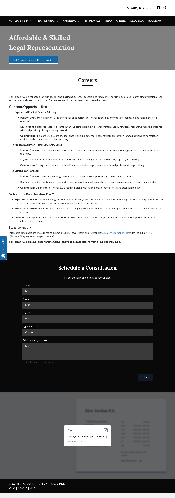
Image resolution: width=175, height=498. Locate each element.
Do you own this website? (77, 441)
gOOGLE (22, 488)
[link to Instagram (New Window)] (164, 8)
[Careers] (121, 21)
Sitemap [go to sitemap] (43, 484)
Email (25, 313)
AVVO (12, 488)
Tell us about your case (34, 340)
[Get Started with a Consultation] (33, 60)
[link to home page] (26, 7)
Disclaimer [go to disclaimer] (58, 484)
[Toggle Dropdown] (31, 21)
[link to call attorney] (136, 8)
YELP (32, 488)
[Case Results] (71, 21)
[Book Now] (154, 21)
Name (25, 286)
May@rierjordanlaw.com (117, 233)
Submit (145, 377)
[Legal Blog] (137, 21)
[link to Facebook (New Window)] (158, 8)
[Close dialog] (106, 430)
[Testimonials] (91, 21)
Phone (25, 299)
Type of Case (29, 327)
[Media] (108, 21)
